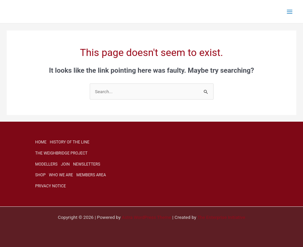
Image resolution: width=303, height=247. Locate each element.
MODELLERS (46, 164)
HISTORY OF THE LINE (69, 142)
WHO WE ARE (61, 175)
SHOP (40, 175)
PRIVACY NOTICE (50, 186)
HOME (41, 142)
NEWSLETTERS (86, 164)
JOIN (65, 164)
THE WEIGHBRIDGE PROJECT (61, 153)
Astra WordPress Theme (146, 217)
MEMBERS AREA (91, 175)
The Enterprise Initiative (221, 217)
